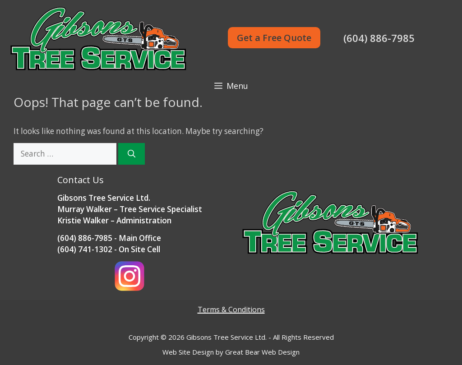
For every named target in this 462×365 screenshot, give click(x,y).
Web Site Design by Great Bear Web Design (231, 351)
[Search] (131, 154)
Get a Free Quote (274, 38)
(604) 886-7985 (379, 38)
